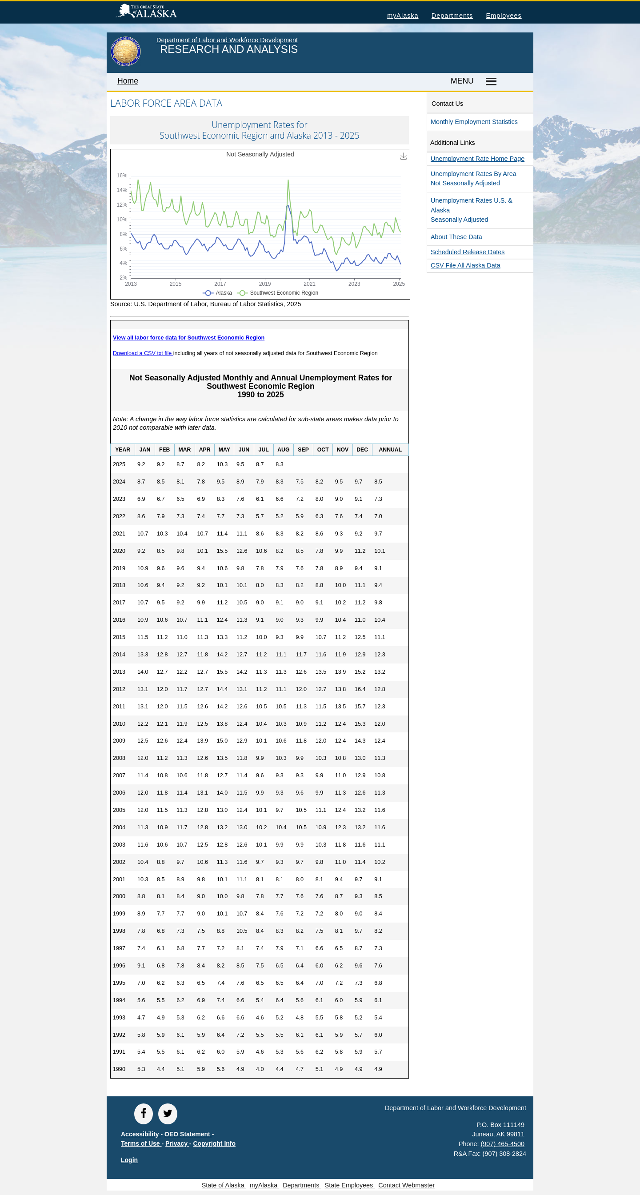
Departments (452, 15)
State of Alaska (160, 12)
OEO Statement (188, 1134)
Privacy (177, 1143)
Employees (504, 15)
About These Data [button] (456, 236)
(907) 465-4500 (502, 1143)
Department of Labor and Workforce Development (227, 40)
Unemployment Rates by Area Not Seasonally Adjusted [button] (473, 178)
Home (127, 80)
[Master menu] (489, 82)
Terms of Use (141, 1143)
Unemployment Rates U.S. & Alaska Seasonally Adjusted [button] (471, 210)
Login (129, 1159)
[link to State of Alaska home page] (125, 64)
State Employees (350, 1185)
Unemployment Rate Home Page (477, 158)
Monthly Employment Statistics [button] (474, 121)
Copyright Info (214, 1143)
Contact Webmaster (406, 1185)
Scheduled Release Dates (467, 252)
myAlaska (402, 15)
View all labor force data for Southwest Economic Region (188, 338)
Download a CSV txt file (143, 353)
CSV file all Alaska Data (465, 265)
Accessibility (141, 1134)
